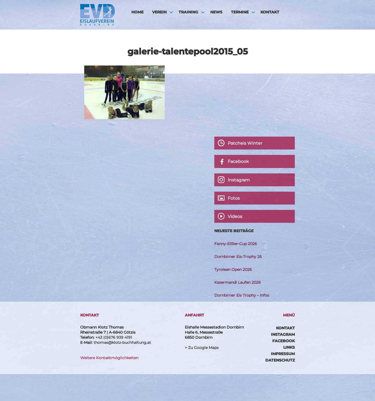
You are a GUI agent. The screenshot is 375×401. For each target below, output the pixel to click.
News (216, 12)
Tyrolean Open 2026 (233, 269)
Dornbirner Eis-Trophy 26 (238, 256)
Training (188, 12)
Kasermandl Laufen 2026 (237, 282)
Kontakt (269, 12)
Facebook (283, 340)
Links (289, 347)
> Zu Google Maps (202, 347)
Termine (240, 12)
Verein (159, 12)
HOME (137, 12)
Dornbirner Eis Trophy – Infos (241, 295)
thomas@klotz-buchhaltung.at (122, 342)
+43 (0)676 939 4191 (113, 337)
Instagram (283, 334)
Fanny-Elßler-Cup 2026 (235, 243)
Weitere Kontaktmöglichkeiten (109, 358)
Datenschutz (280, 360)
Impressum (283, 353)
